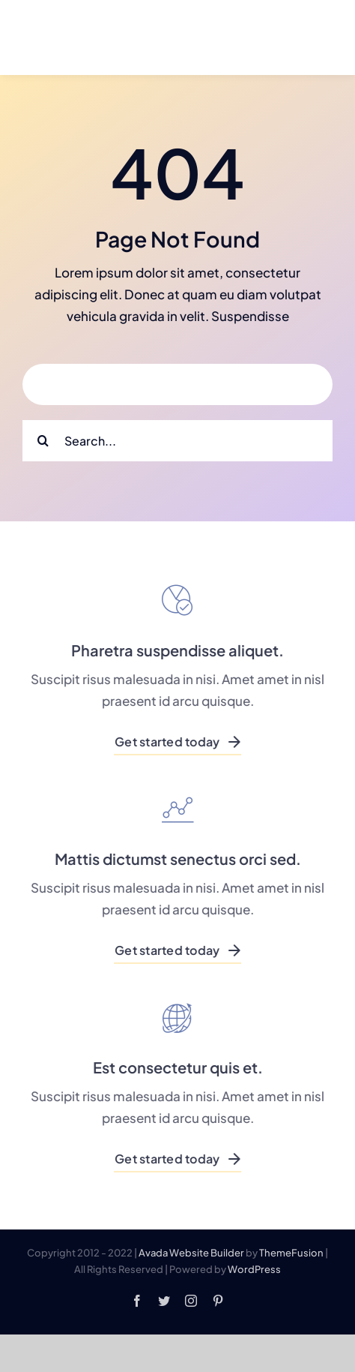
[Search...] (177, 440)
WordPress (254, 1269)
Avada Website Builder (191, 1253)
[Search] (43, 440)
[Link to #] (301, 39)
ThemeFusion (291, 1253)
